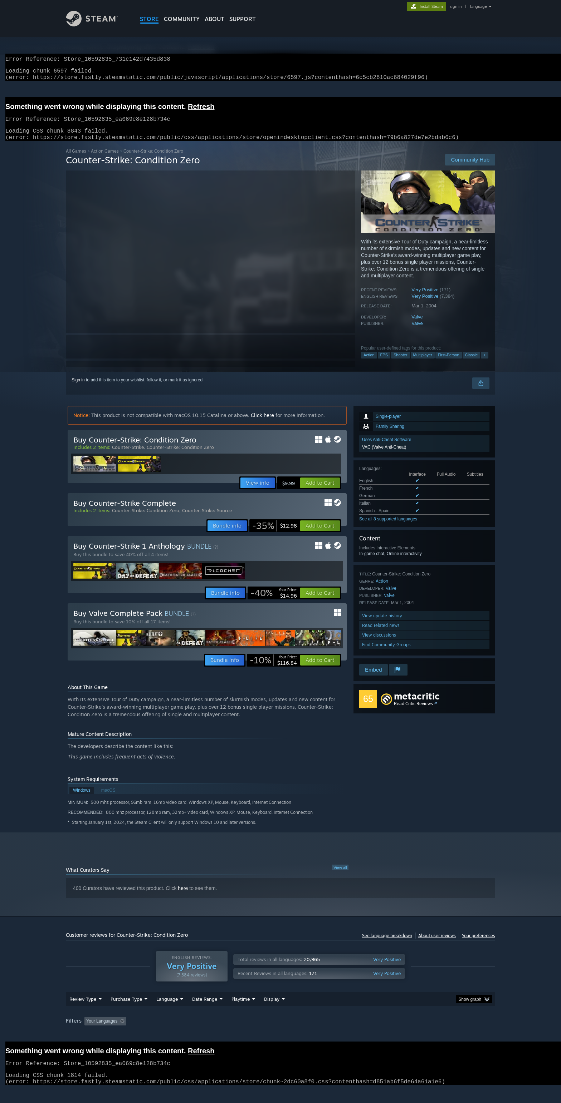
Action (369, 363)
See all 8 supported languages (388, 527)
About (214, 19)
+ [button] (484, 363)
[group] (280, 1035)
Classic (471, 363)
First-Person (448, 363)
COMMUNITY (182, 19)
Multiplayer (422, 363)
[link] (274, 534)
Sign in (78, 388)
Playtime (240, 1012)
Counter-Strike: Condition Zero (180, 456)
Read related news (381, 634)
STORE (149, 19)
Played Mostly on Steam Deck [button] (280, 1034)
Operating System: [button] (340, 1034)
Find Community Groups (386, 653)
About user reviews (437, 944)
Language (167, 1012)
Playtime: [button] (229, 1034)
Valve (417, 325)
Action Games (105, 159)
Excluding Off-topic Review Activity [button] (174, 1034)
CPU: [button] (377, 1034)
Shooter (401, 363)
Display (271, 1012)
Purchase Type (126, 1012)
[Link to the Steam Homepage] (97, 24)
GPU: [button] (401, 1034)
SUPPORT (242, 19)
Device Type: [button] (432, 1034)
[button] (320, 491)
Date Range (204, 1012)
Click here (262, 424)
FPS (384, 363)
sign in (456, 6)
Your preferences (478, 944)
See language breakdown (387, 944)
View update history (382, 624)
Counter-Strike (128, 456)
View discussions (379, 643)
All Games (76, 159)
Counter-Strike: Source (207, 519)
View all (340, 876)
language (478, 6)
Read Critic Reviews (413, 712)
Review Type (82, 1012)
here (183, 897)
